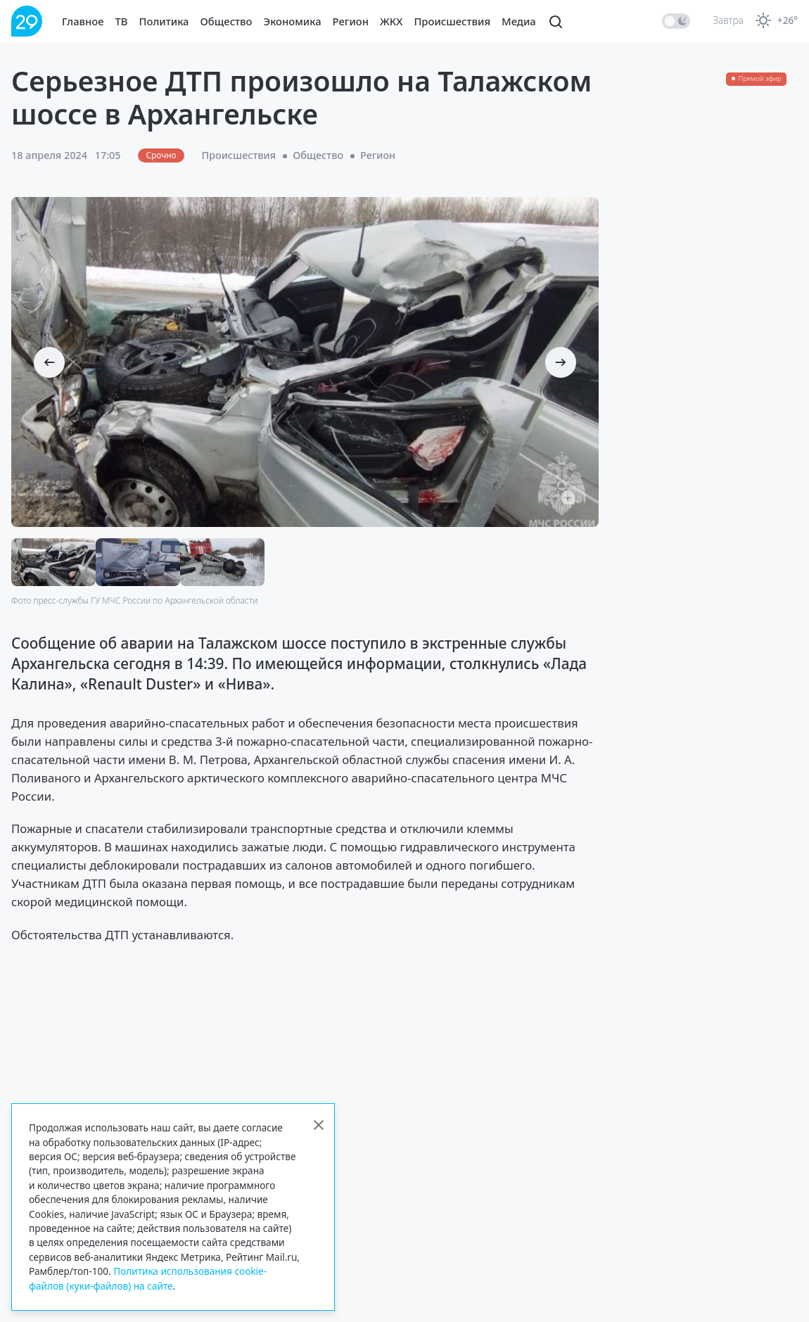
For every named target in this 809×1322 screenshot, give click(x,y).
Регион (351, 21)
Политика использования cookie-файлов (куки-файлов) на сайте (148, 1278)
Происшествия (452, 21)
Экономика (292, 21)
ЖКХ (391, 21)
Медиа (519, 21)
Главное (83, 21)
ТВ (121, 21)
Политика (164, 21)
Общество (226, 21)
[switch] (676, 21)
